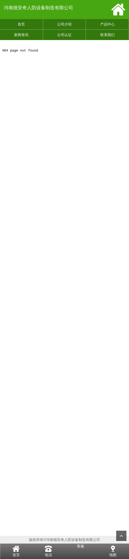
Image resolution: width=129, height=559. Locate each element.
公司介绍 (64, 24)
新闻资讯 (21, 35)
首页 (21, 24)
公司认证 (64, 35)
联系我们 (107, 35)
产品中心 (107, 24)
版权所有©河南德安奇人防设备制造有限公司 (64, 540)
